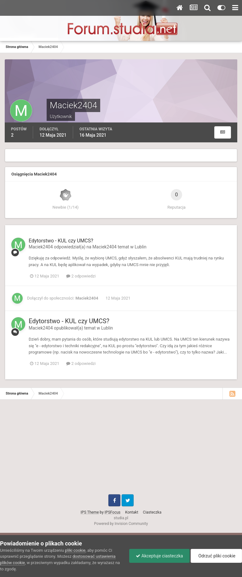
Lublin (140, 246)
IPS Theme (90, 512)
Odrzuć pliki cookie (216, 555)
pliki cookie (75, 550)
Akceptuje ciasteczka (159, 555)
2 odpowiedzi (80, 276)
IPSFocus (112, 512)
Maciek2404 (41, 246)
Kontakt (131, 512)
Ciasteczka (152, 512)
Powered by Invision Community (121, 523)
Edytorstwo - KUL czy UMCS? (61, 241)
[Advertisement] (121, 450)
